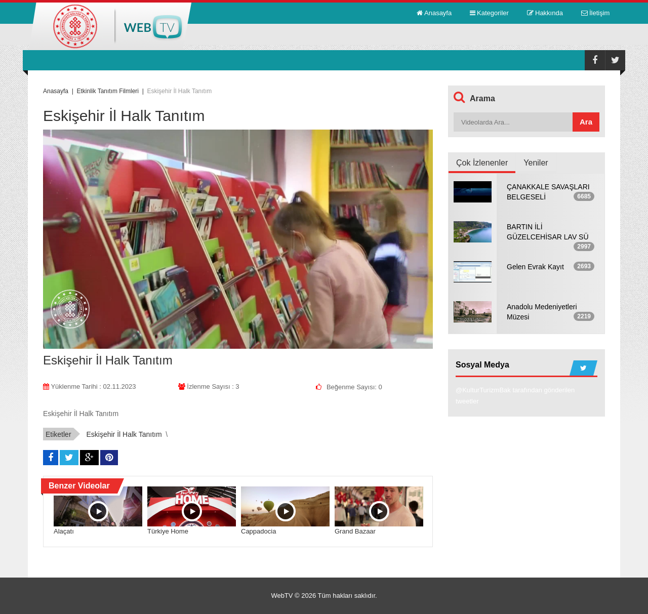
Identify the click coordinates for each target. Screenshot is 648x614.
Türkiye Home (167, 531)
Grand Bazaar (355, 531)
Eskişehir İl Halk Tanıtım (123, 434)
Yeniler (535, 162)
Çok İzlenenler (482, 162)
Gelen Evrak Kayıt (535, 267)
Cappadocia (258, 531)
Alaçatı (64, 531)
